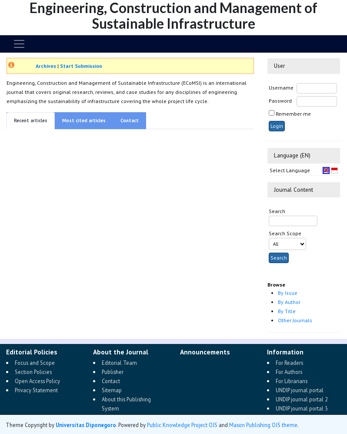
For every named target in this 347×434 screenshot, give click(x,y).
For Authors (289, 371)
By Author (289, 302)
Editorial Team (119, 362)
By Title (287, 311)
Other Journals (295, 320)
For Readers (289, 362)
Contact (129, 120)
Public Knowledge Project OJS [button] (182, 424)
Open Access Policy (37, 380)
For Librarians (291, 380)
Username (281, 87)
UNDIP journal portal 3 (302, 408)
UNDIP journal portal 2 (302, 399)
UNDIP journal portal (300, 390)
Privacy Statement (36, 390)
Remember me (293, 113)
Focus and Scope (35, 362)
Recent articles (30, 120)
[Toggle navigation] (19, 44)
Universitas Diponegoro (86, 424)
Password (280, 100)
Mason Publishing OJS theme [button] (263, 424)
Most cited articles (84, 120)
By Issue (287, 293)
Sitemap (112, 390)
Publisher (112, 371)
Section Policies (33, 371)
